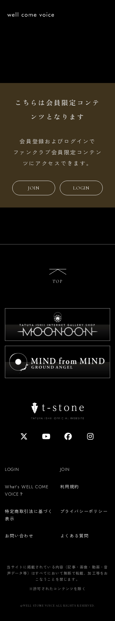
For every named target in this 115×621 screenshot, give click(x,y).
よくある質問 (74, 536)
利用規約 (69, 486)
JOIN (34, 188)
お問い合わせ (19, 536)
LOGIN (81, 188)
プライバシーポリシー (84, 511)
